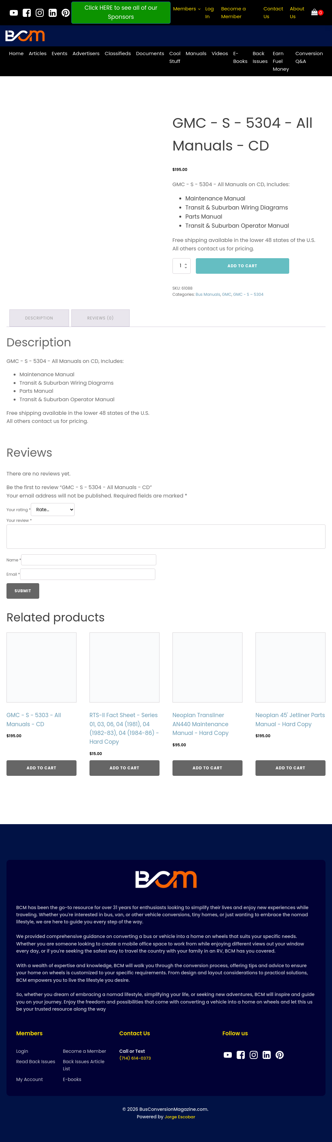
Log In (209, 12)
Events (59, 52)
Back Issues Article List (83, 1066)
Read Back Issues (35, 1062)
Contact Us (273, 12)
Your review (19, 518)
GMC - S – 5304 (248, 293)
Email (13, 572)
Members (184, 8)
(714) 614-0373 (136, 1059)
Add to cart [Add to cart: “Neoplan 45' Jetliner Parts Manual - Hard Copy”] (290, 766)
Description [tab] (39, 316)
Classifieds (118, 52)
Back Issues (260, 56)
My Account (29, 1079)
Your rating (18, 507)
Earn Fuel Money (281, 60)
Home (16, 52)
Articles (38, 52)
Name (13, 558)
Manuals (196, 52)
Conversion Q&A (309, 56)
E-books (72, 1079)
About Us (297, 12)
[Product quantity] (181, 264)
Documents (150, 52)
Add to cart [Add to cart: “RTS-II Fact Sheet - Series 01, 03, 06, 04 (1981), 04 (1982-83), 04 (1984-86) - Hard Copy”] (124, 766)
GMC (226, 293)
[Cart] (317, 12)
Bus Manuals (208, 293)
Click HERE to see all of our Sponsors (121, 12)
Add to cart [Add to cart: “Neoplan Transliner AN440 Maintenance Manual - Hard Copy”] (207, 766)
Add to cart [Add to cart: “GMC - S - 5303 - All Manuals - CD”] (41, 766)
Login (22, 1051)
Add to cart (242, 264)
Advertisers (86, 52)
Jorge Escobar (180, 1117)
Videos (220, 52)
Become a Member (233, 12)
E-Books (240, 56)
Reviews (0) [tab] (102, 316)
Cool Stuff (174, 56)
